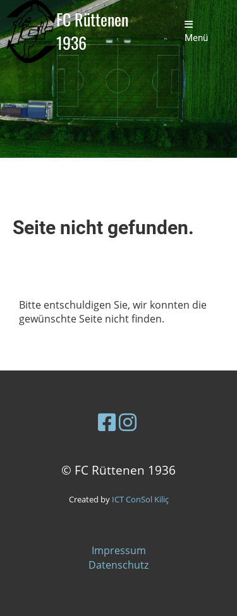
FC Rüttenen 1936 (92, 31)
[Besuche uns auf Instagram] (128, 421)
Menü (196, 32)
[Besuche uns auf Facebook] (107, 421)
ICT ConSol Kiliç (140, 499)
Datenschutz (118, 565)
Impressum (119, 550)
